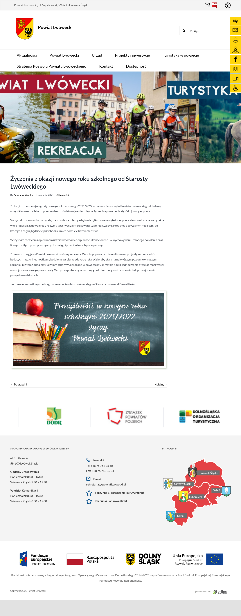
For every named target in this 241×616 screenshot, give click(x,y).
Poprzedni (20, 384)
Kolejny (159, 384)
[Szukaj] (183, 30)
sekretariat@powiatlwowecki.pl (106, 484)
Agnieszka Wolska (23, 195)
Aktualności (62, 195)
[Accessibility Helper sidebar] (228, 5)
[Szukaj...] (205, 30)
